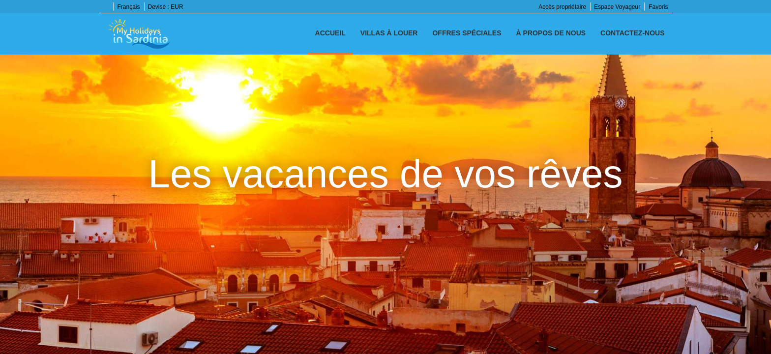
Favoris (658, 6)
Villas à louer (389, 33)
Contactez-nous (632, 33)
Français (129, 6)
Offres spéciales (466, 33)
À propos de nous (551, 33)
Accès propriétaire (562, 6)
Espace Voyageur (617, 6)
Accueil (330, 33)
